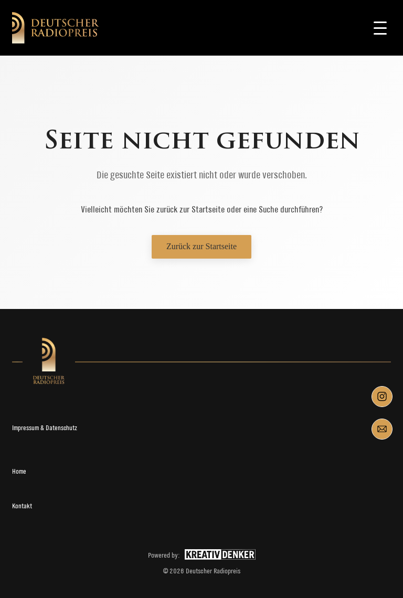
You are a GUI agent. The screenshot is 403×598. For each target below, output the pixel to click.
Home (19, 471)
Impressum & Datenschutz (44, 428)
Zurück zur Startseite (201, 246)
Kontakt (22, 506)
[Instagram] (382, 396)
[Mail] (382, 429)
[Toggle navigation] (380, 27)
